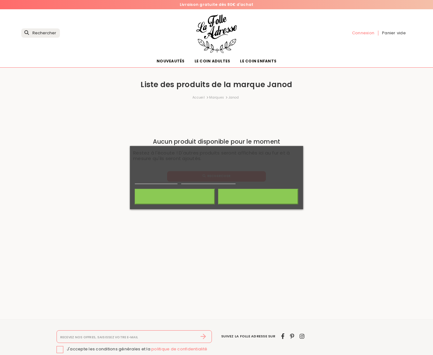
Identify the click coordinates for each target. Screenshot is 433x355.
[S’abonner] (203, 336)
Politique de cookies (156, 181)
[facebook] (282, 336)
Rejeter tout (174, 196)
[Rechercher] (40, 33)
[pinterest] (292, 336)
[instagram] (302, 336)
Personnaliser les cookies (208, 181)
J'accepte (258, 196)
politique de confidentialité (179, 349)
